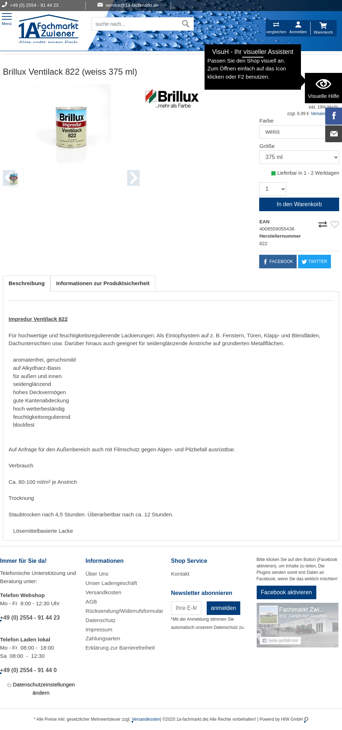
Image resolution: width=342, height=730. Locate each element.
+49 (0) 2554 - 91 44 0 (28, 670)
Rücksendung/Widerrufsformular (125, 611)
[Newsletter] (186, 608)
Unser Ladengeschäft (111, 583)
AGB (91, 602)
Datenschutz (101, 620)
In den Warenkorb (299, 204)
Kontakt (180, 574)
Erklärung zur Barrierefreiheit (120, 648)
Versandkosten (103, 592)
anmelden (223, 608)
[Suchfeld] (134, 24)
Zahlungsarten (103, 638)
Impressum (99, 629)
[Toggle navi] (7, 18)
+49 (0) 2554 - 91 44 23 (30, 618)
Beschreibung (27, 283)
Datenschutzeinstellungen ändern (41, 688)
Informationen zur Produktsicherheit (103, 283)
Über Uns (97, 574)
